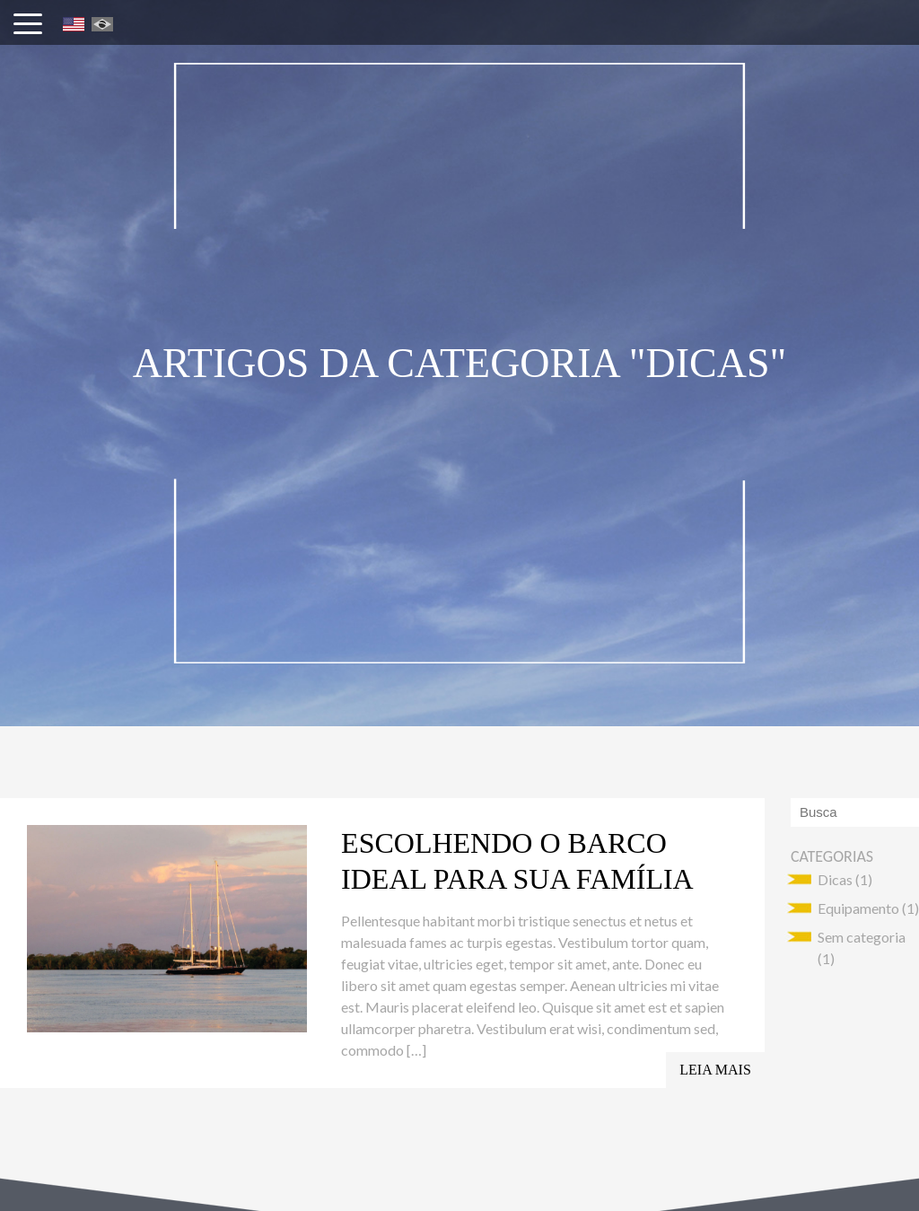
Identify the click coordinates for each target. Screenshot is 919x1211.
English (73, 24)
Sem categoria (862, 936)
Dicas (835, 879)
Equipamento (858, 908)
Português (102, 24)
